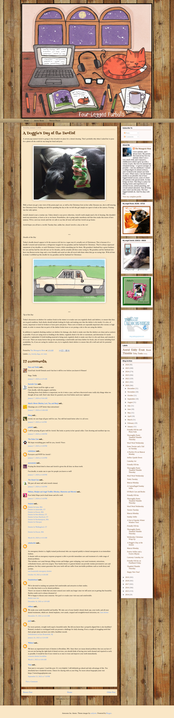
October (131, 395)
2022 (127, 379)
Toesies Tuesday (133, 510)
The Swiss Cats (33, 439)
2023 (127, 375)
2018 (127, 581)
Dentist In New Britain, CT (37, 514)
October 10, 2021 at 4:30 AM (38, 575)
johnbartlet (32, 543)
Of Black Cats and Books (136, 492)
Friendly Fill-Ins (133, 465)
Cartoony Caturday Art (135, 557)
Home (26, 121)
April (130, 416)
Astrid (33, 354)
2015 (127, 591)
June (129, 409)
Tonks (140, 353)
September (131, 399)
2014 (127, 595)
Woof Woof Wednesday (135, 443)
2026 (127, 365)
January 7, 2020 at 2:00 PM (37, 434)
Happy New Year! (133, 572)
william (30, 606)
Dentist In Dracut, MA (36, 532)
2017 (127, 584)
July (129, 406)
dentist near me (33, 598)
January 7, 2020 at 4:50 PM (37, 475)
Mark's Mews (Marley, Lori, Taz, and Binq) (43, 403)
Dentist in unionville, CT (36, 509)
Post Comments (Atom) (74, 699)
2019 (127, 577)
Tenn (30, 665)
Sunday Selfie (132, 517)
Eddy (134, 349)
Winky (145, 353)
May (129, 413)
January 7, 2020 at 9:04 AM (37, 398)
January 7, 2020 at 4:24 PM (37, 458)
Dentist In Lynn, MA (35, 507)
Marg (30, 415)
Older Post (111, 692)
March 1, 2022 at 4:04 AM (37, 659)
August (130, 402)
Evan (142, 349)
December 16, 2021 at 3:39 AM (38, 601)
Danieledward (33, 580)
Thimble (127, 353)
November (131, 392)
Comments (128, 137)
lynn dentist (104, 612)
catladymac (32, 451)
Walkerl (31, 643)
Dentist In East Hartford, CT (38, 517)
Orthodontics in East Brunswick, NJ (40, 634)
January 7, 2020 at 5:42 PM (37, 498)
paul (29, 621)
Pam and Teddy (33, 367)
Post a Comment (32, 681)
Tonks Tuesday (132, 479)
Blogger (109, 713)
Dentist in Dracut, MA (36, 512)
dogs (38, 354)
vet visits (44, 354)
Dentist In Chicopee (35, 522)
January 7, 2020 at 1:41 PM (37, 422)
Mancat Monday (133, 483)
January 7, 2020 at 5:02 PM (37, 487)
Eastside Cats (32, 384)
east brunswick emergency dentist (40, 571)
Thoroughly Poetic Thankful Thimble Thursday (134, 437)
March (130, 420)
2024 (127, 372)
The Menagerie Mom (143, 149)
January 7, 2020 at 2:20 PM (37, 446)
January (130, 427)
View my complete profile (132, 197)
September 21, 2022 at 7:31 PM (39, 676)
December (131, 388)
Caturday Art (131, 461)
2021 (127, 382)
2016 (127, 588)
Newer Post (27, 692)
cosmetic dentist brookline (37, 656)
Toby (135, 353)
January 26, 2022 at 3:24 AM (38, 638)
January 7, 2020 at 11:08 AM (38, 410)
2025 (127, 368)
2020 (127, 385)
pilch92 (30, 427)
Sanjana (30, 504)
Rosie (148, 350)
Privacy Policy (54, 121)
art (29, 354)
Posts (127, 133)
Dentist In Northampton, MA (38, 519)
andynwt (94, 713)
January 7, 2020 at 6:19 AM (37, 379)
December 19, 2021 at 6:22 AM (39, 616)
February (131, 423)
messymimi (32, 463)
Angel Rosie (39, 121)
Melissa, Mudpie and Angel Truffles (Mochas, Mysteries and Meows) (52, 492)
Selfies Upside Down (134, 458)
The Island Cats (33, 480)
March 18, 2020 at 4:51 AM (37, 538)
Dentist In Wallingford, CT (37, 527)
